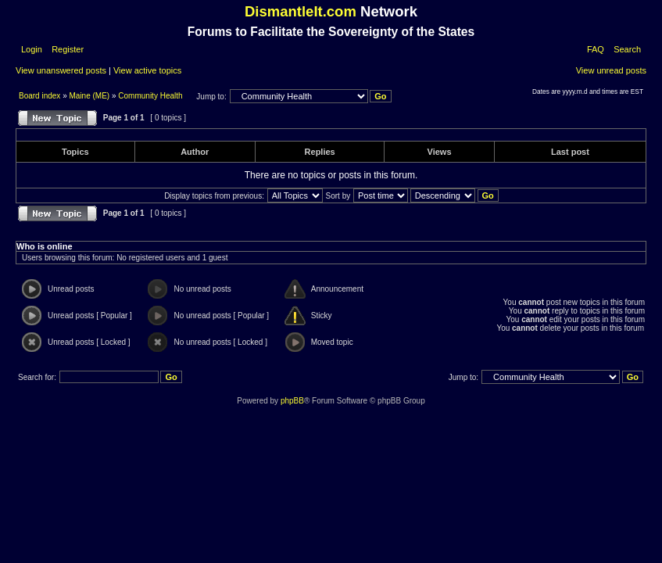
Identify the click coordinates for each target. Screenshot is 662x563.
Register (66, 49)
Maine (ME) (90, 95)
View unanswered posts (61, 70)
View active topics (147, 70)
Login (31, 49)
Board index (41, 95)
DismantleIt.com (300, 11)
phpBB (292, 400)
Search (627, 49)
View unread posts (611, 70)
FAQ (595, 49)
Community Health (150, 95)
